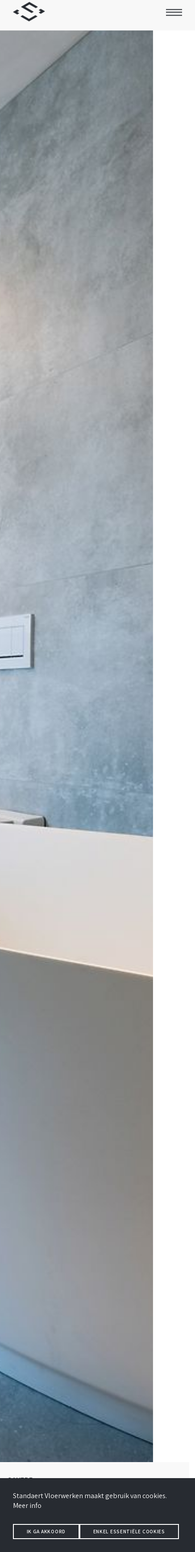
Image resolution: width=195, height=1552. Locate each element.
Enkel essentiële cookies (129, 1531)
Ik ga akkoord (46, 1531)
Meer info (27, 1505)
